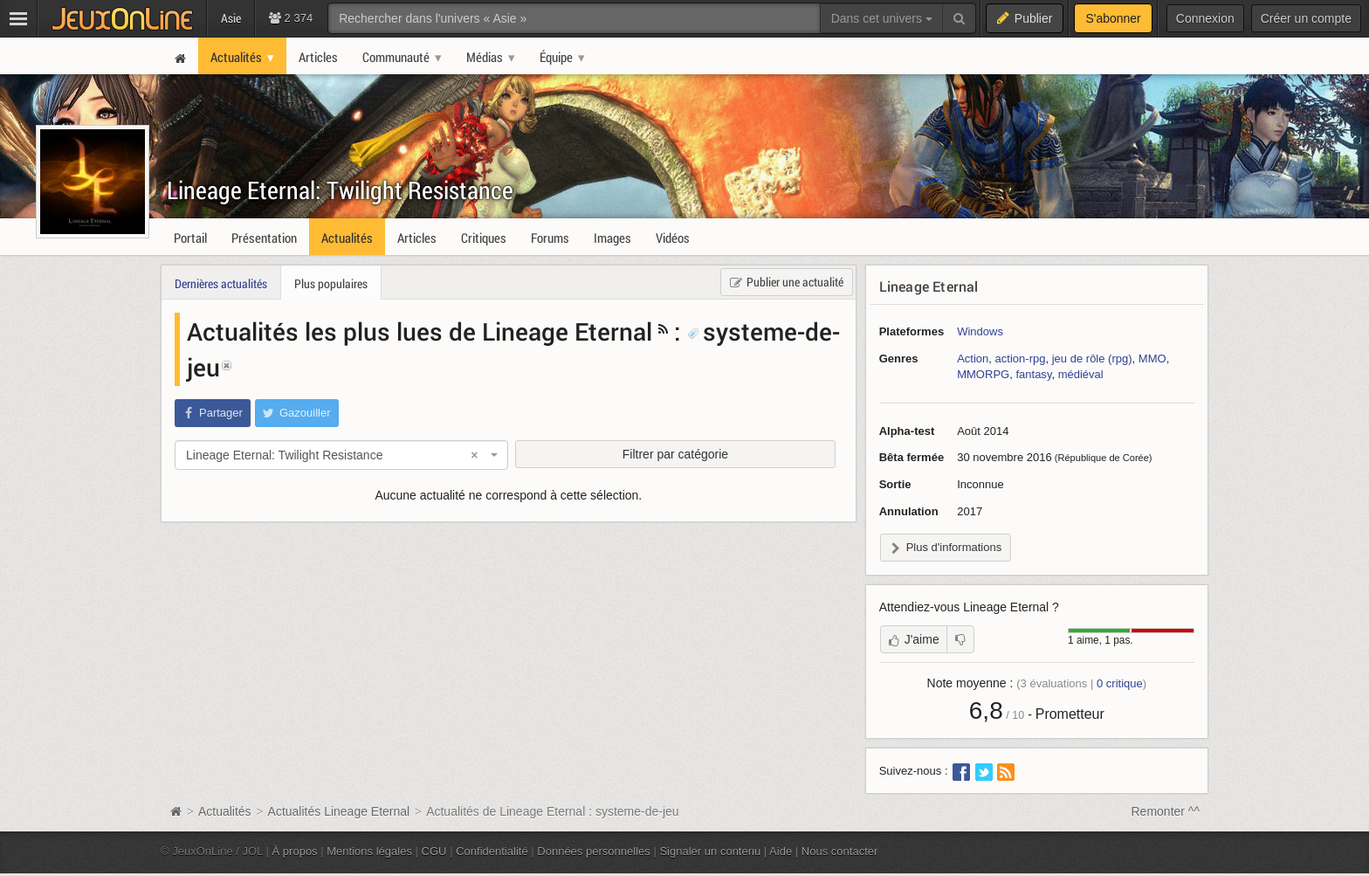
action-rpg (1020, 358)
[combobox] (341, 455)
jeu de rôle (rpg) (1092, 358)
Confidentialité (492, 851)
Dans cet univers (881, 18)
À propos (295, 851)
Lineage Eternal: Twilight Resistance (340, 190)
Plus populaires (331, 283)
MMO (1152, 358)
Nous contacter (839, 851)
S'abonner (1112, 18)
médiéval (1081, 374)
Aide (780, 851)
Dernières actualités (221, 283)
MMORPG (983, 374)
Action (972, 358)
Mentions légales (369, 851)
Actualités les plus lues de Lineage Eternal (419, 331)
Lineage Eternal (929, 286)
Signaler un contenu (709, 851)
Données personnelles (593, 851)
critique (1120, 683)
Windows (980, 331)
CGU (434, 851)
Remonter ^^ (1166, 811)
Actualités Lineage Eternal (339, 811)
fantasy (1033, 374)
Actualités (224, 811)
